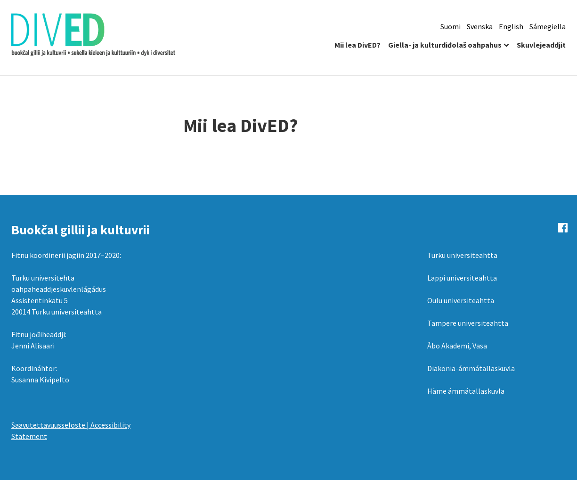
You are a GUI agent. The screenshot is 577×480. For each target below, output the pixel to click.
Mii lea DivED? (357, 45)
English (511, 26)
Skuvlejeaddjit (541, 45)
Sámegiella (547, 26)
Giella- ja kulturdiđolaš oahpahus (445, 45)
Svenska (480, 26)
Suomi (450, 26)
